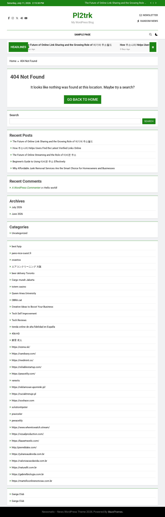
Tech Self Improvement (24, 313)
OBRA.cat (17, 300)
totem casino (19, 286)
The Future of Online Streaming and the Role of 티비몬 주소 (44, 154)
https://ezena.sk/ (21, 347)
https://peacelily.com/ (23, 373)
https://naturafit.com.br (24, 467)
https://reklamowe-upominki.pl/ (29, 387)
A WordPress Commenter (26, 187)
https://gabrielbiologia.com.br (28, 474)
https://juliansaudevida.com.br (28, 454)
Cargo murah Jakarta (23, 279)
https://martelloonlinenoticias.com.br (32, 480)
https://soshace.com (23, 400)
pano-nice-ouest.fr (21, 253)
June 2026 (17, 213)
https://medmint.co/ (22, 360)
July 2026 (17, 207)
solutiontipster (20, 407)
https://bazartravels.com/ (25, 440)
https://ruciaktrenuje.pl (24, 393)
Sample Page (82, 34)
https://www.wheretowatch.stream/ (31, 427)
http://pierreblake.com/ (24, 447)
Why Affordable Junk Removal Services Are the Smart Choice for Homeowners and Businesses (64, 168)
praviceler (17, 414)
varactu (16, 380)
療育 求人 (17, 340)
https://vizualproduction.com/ (28, 434)
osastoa (16, 259)
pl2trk (82, 15)
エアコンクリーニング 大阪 (26, 266)
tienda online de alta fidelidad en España (33, 326)
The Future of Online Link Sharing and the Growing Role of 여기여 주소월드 (116, 3)
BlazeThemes (115, 511)
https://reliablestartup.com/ (26, 367)
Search (14, 115)
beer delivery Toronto (23, 273)
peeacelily (17, 420)
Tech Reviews (19, 320)
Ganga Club (18, 494)
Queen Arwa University (24, 293)
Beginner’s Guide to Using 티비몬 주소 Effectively (39, 161)
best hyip (16, 246)
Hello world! (50, 187)
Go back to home (82, 100)
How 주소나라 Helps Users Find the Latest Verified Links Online (47, 148)
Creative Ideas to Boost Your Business (32, 306)
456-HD (16, 333)
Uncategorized (19, 233)
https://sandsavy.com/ (24, 353)
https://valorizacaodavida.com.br (29, 460)
